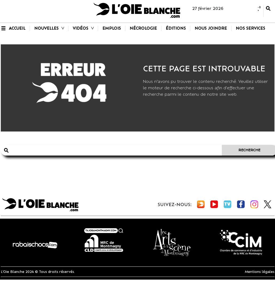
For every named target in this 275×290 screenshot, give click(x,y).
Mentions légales (259, 272)
